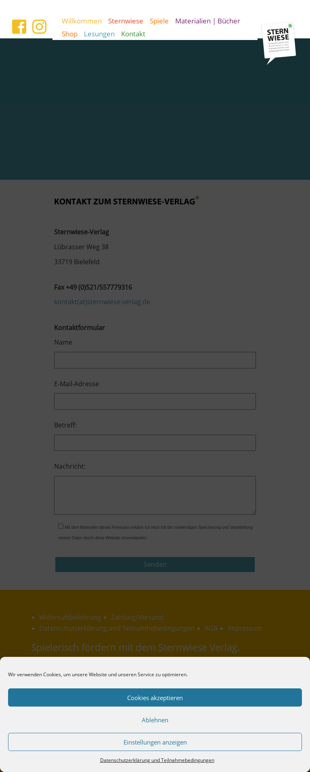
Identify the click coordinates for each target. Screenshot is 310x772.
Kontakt (133, 33)
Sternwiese (125, 20)
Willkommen (82, 20)
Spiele (159, 20)
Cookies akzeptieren (155, 698)
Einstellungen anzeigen (155, 742)
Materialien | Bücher (207, 20)
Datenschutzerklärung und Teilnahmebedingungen (157, 760)
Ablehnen (155, 720)
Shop (70, 33)
